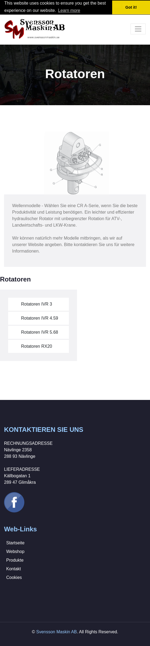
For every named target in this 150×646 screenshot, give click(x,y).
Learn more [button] (69, 10)
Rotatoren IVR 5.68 (39, 332)
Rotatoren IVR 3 (36, 304)
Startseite (15, 543)
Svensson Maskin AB (56, 632)
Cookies (14, 577)
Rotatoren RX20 (36, 346)
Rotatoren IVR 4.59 (39, 318)
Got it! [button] (131, 7)
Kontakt (13, 569)
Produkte (15, 560)
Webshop (15, 551)
